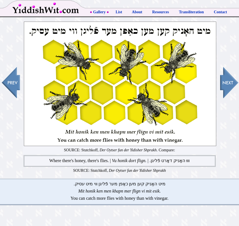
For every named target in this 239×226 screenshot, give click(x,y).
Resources (160, 12)
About (137, 12)
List (118, 12)
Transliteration (191, 12)
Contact (220, 12)
